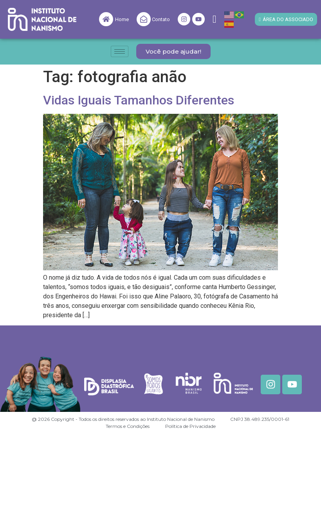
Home (122, 19)
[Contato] (144, 19)
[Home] (106, 19)
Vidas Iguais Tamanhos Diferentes (138, 100)
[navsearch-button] (214, 19)
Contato (161, 19)
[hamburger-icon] (119, 51)
